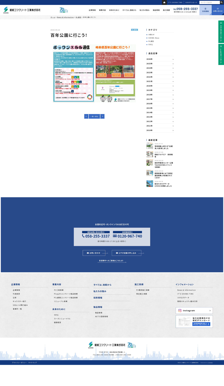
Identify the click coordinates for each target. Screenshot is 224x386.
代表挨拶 (16, 294)
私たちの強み (99, 291)
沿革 (14, 297)
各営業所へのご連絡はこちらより (111, 260)
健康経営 (57, 322)
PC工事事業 (59, 290)
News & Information (65, 17)
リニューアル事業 (61, 301)
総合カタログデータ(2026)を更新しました (163, 185)
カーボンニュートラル (62, 318)
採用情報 (205, 10)
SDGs (56, 315)
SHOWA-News (153, 38)
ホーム (53, 17)
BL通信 (78, 17)
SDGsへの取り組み (20, 305)
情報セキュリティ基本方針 (187, 301)
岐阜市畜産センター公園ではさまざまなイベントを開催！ (164, 165)
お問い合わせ (218, 10)
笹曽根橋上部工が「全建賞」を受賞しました (164, 147)
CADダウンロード (191, 2)
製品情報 (98, 312)
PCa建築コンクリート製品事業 (66, 297)
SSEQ (150, 44)
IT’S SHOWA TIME (175, 2)
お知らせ (151, 35)
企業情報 (16, 290)
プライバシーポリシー (19, 363)
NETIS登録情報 (101, 316)
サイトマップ (32, 363)
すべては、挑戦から (102, 284)
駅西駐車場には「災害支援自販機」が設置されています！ (164, 175)
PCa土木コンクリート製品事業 (66, 294)
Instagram (186, 310)
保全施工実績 (141, 294)
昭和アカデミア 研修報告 (164, 155)
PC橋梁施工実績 (142, 290)
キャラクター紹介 (19, 301)
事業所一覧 (17, 309)
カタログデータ (183, 297)
